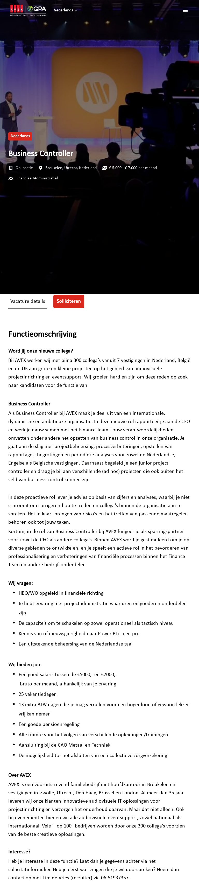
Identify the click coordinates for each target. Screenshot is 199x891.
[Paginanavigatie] (185, 10)
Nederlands (20, 136)
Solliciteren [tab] (69, 301)
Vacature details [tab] (27, 301)
